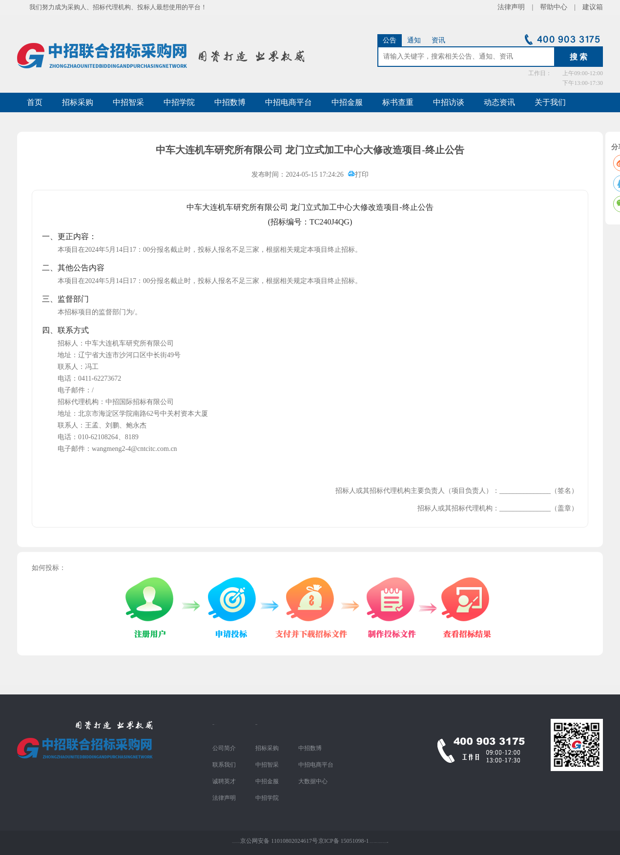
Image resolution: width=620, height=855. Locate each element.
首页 (34, 102)
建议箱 (589, 7)
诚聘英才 (224, 781)
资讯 (438, 40)
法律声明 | (518, 7)
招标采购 (77, 102)
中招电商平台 (288, 102)
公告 (389, 40)
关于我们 (550, 102)
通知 (414, 40)
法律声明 (224, 797)
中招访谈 (448, 102)
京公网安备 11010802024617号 (279, 840)
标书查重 (397, 102)
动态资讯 (499, 102)
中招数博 (230, 102)
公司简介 (224, 748)
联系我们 (224, 764)
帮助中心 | (558, 7)
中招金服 (347, 102)
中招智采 (128, 102)
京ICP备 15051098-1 (343, 840)
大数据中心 (313, 781)
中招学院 (179, 102)
